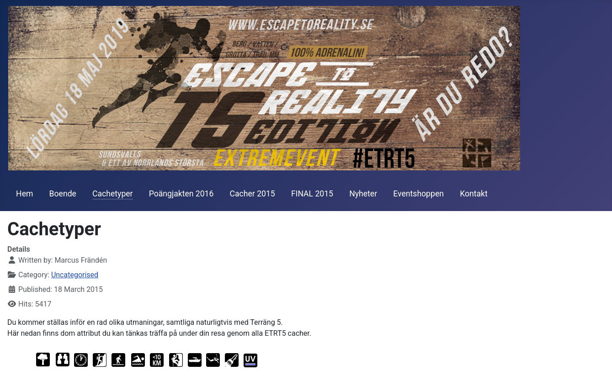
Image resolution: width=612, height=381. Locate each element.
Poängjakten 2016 (181, 193)
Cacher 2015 (252, 193)
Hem (24, 193)
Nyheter (363, 193)
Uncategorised (74, 274)
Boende (62, 193)
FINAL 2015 (312, 193)
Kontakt (474, 193)
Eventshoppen (418, 193)
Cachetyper (112, 193)
